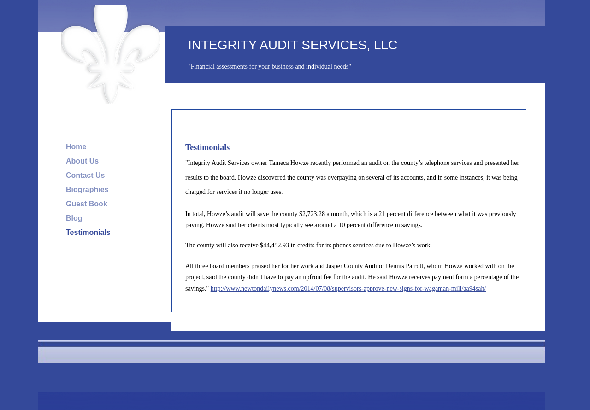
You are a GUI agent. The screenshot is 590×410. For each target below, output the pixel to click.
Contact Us (85, 175)
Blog (74, 218)
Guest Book (86, 204)
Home (76, 147)
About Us (82, 161)
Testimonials (88, 232)
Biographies (87, 189)
